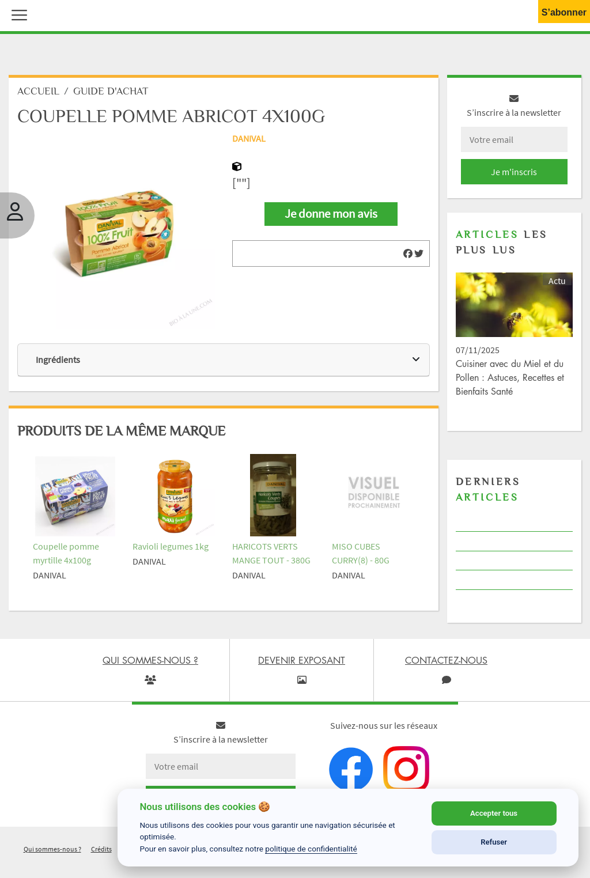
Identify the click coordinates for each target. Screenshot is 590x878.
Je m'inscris (514, 171)
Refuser (494, 842)
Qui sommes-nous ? (52, 849)
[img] (408, 253)
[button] (17, 14)
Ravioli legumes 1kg (171, 546)
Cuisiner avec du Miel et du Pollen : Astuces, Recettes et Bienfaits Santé (510, 377)
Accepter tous (493, 813)
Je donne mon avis (331, 213)
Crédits (101, 849)
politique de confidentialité (311, 848)
